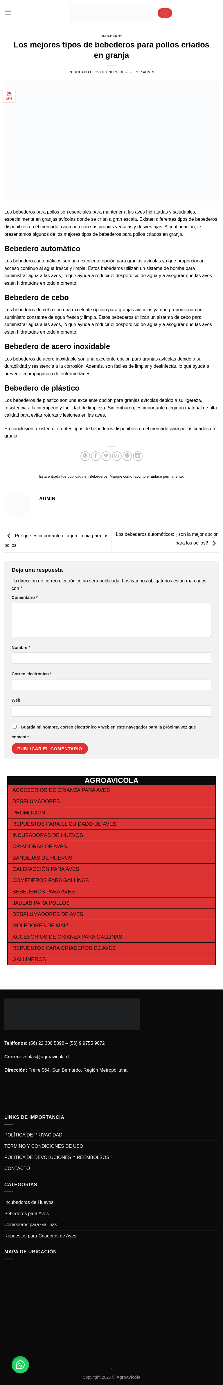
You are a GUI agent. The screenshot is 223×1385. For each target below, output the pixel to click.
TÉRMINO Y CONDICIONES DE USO (43, 1146)
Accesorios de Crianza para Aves (61, 790)
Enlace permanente (166, 476)
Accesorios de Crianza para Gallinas (67, 937)
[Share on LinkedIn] (138, 456)
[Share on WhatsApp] (85, 456)
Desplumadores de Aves (47, 914)
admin (148, 72)
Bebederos (111, 36)
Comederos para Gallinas (50, 880)
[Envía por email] (117, 456)
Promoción (28, 813)
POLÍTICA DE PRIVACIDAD (33, 1134)
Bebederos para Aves (43, 892)
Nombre (21, 647)
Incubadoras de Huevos (47, 835)
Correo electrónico (32, 674)
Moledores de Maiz (40, 925)
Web (16, 700)
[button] (20, 1364)
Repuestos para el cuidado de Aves (64, 824)
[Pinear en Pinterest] (127, 456)
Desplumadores (36, 801)
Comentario (25, 597)
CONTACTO (17, 1168)
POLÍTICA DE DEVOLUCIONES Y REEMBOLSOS (56, 1157)
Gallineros (29, 959)
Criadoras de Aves (39, 846)
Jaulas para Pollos (41, 903)
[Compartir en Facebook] (95, 456)
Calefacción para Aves (45, 869)
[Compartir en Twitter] (106, 456)
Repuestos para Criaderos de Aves (64, 948)
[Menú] (7, 13)
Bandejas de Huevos (42, 858)
